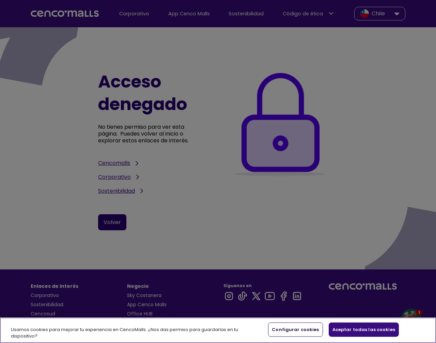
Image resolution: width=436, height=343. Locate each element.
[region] (218, 330)
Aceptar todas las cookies (363, 329)
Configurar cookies (295, 329)
